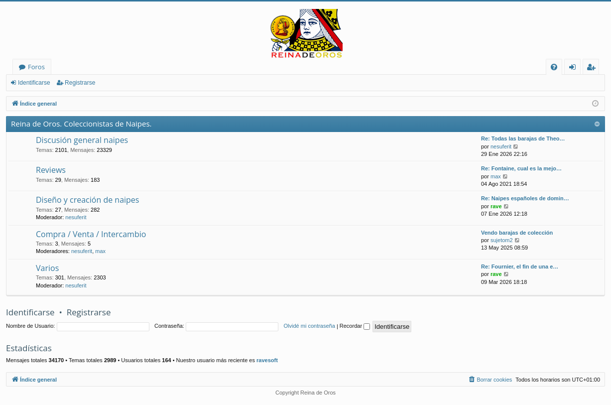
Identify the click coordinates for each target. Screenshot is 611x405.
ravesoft (267, 360)
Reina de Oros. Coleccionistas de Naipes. (81, 124)
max (495, 176)
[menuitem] (554, 67)
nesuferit (500, 146)
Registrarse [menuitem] (593, 68)
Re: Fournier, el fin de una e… (519, 267)
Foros (36, 66)
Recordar (355, 326)
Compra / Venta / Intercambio (91, 234)
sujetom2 (501, 240)
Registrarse (80, 82)
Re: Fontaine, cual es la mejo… (521, 168)
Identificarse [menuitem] (575, 68)
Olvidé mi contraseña (309, 326)
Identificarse (34, 82)
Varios (47, 268)
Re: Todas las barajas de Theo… (523, 138)
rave (496, 206)
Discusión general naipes (82, 140)
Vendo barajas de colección (517, 233)
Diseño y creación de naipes (87, 199)
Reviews (51, 169)
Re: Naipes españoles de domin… (525, 198)
